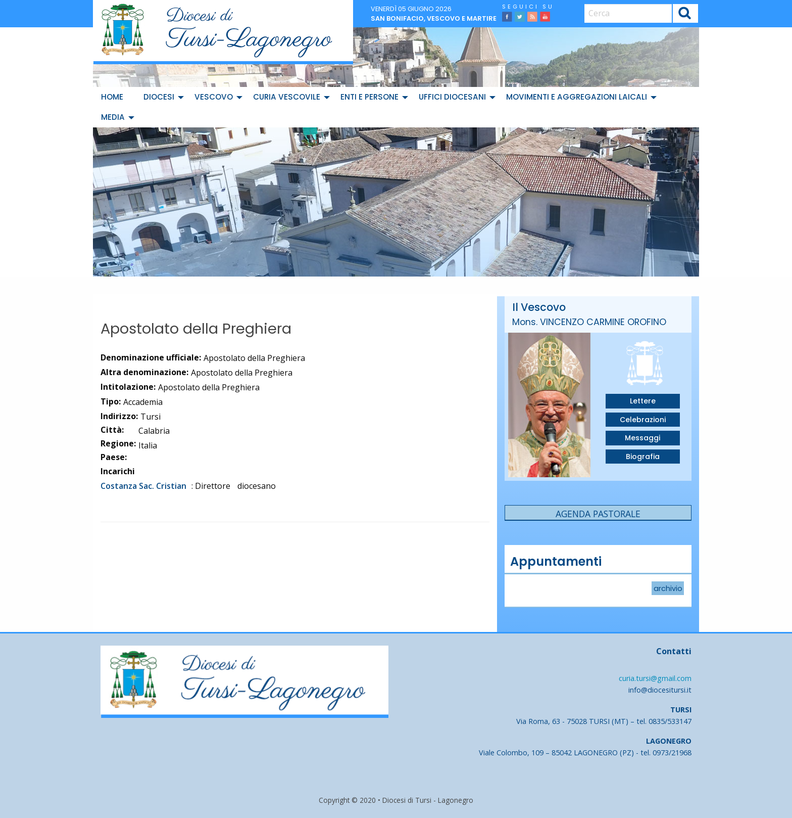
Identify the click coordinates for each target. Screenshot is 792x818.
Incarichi (118, 471)
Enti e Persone (369, 97)
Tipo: (111, 401)
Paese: (114, 457)
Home (112, 97)
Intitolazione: (128, 386)
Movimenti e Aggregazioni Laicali (576, 97)
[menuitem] (114, 97)
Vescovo (213, 97)
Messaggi (642, 438)
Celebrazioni (643, 420)
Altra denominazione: (144, 372)
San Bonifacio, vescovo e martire (434, 18)
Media (113, 117)
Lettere (643, 401)
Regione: (118, 443)
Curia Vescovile (286, 97)
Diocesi (158, 97)
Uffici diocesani (452, 97)
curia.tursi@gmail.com (655, 678)
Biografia (643, 456)
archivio (668, 588)
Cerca (685, 14)
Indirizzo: (119, 416)
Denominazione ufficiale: (151, 357)
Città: (112, 429)
